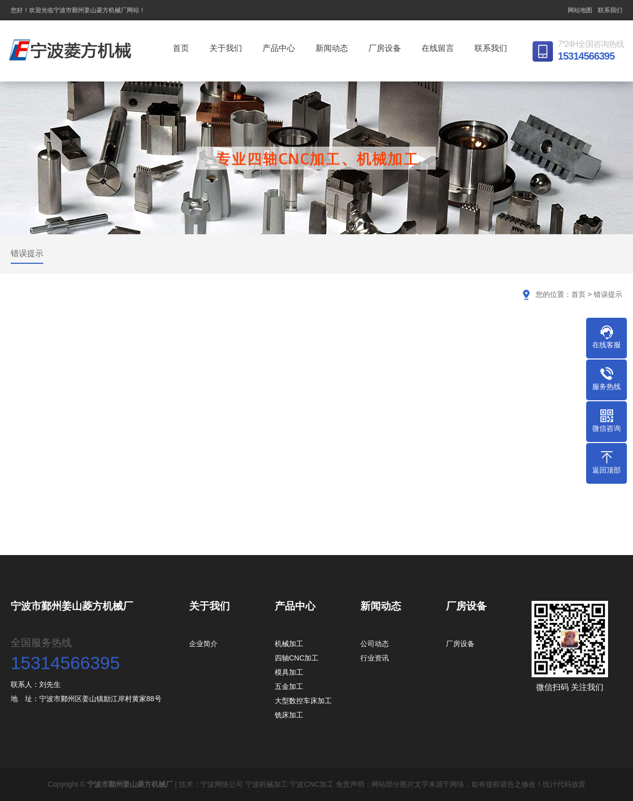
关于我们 (227, 48)
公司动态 (374, 644)
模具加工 (289, 672)
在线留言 (439, 48)
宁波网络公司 (221, 784)
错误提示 (27, 253)
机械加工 (289, 644)
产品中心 (280, 48)
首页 (182, 48)
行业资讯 (374, 658)
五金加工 (289, 686)
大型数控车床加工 (303, 701)
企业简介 (203, 644)
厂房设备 (386, 48)
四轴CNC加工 (297, 658)
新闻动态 (333, 48)
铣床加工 (289, 715)
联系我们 (610, 10)
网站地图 (580, 10)
